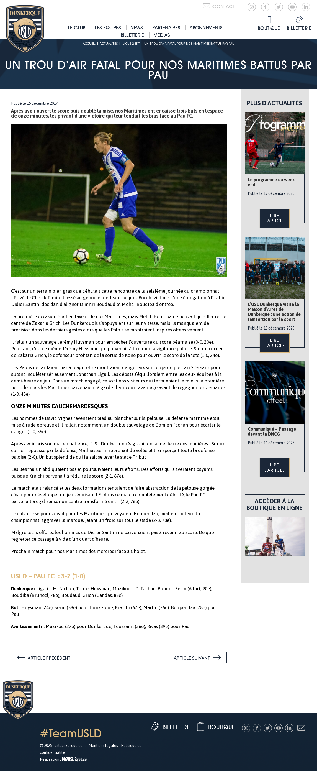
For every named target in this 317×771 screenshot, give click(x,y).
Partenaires (166, 27)
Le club (76, 27)
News (136, 27)
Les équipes (108, 27)
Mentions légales (103, 745)
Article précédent (49, 657)
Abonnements (206, 27)
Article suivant (192, 657)
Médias (161, 35)
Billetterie (132, 35)
